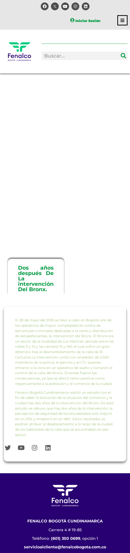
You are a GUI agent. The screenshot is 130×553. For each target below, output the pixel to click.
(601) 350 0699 (65, 538)
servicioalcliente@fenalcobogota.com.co (65, 547)
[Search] (123, 56)
